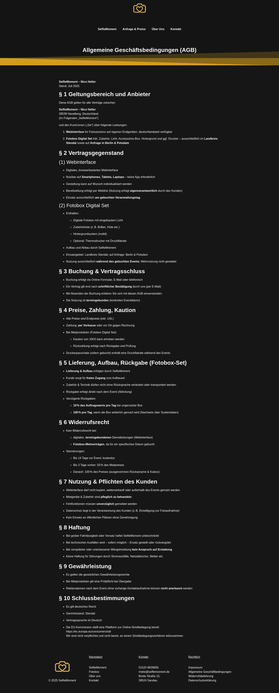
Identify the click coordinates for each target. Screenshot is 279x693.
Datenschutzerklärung (202, 680)
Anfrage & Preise (134, 29)
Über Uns (158, 29)
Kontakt (175, 29)
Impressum (195, 667)
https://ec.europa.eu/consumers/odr (88, 631)
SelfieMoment (107, 29)
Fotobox (94, 671)
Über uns (95, 676)
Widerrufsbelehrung (200, 676)
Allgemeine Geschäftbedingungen (209, 671)
